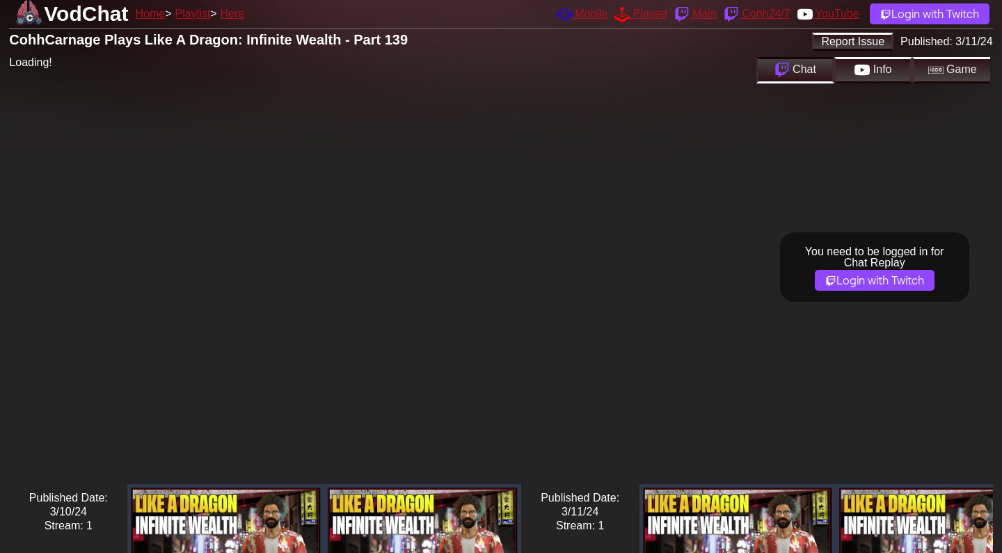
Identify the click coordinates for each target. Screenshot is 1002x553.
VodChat (86, 13)
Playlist (192, 13)
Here (233, 13)
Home (150, 13)
